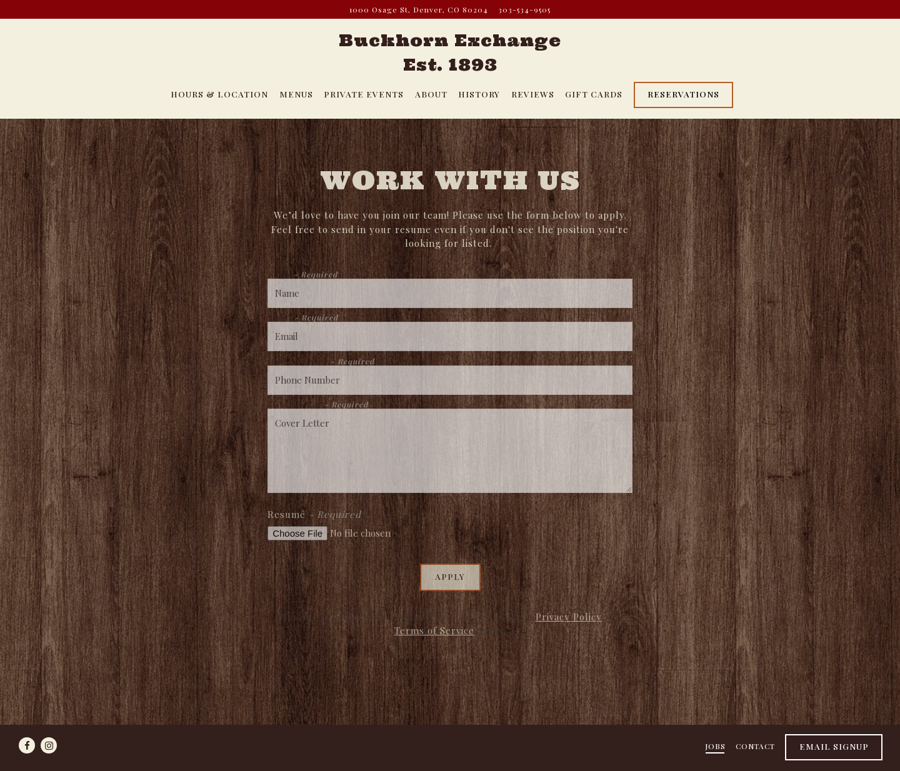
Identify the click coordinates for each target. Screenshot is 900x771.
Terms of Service (434, 630)
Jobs (715, 746)
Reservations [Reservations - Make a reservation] (683, 93)
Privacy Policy (569, 616)
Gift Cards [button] (593, 93)
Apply (450, 576)
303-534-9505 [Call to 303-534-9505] (524, 9)
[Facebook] (27, 745)
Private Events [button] (364, 93)
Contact (755, 746)
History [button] (479, 93)
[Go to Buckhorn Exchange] (418, 9)
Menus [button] (296, 93)
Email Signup (834, 746)
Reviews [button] (532, 93)
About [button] (431, 93)
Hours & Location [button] (219, 93)
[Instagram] (49, 745)
